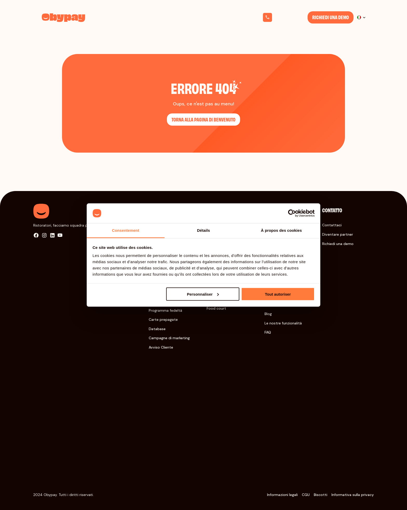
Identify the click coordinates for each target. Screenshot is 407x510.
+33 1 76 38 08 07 (289, 18)
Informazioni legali (282, 494)
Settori (136, 17)
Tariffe (159, 17)
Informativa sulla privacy (352, 494)
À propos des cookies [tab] (281, 230)
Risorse (183, 17)
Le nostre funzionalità (283, 323)
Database (157, 329)
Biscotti (320, 494)
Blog (268, 313)
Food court (216, 308)
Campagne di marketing (169, 338)
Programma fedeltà (165, 310)
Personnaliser (203, 294)
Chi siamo (209, 17)
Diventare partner (337, 234)
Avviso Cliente (161, 347)
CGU (306, 494)
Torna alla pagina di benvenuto (203, 119)
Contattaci (332, 225)
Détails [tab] (203, 230)
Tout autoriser (278, 294)
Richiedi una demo (330, 17)
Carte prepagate (163, 319)
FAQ (267, 332)
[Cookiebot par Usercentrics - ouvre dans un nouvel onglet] (292, 213)
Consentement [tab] (125, 230)
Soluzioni (111, 17)
